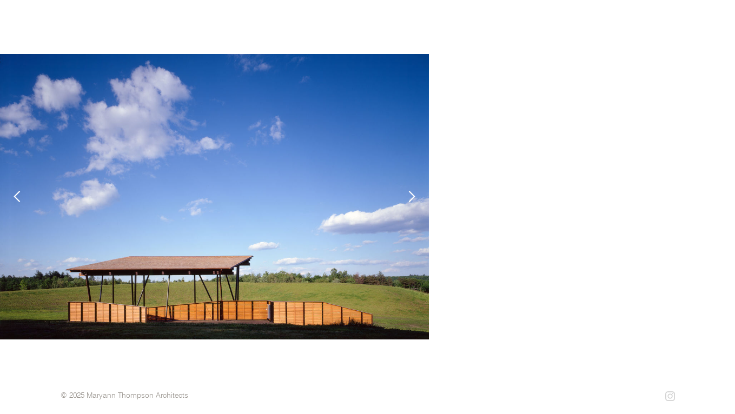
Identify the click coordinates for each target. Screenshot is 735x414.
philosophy (600, 37)
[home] (175, 27)
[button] (21, 196)
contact (663, 37)
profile (538, 37)
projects (482, 37)
